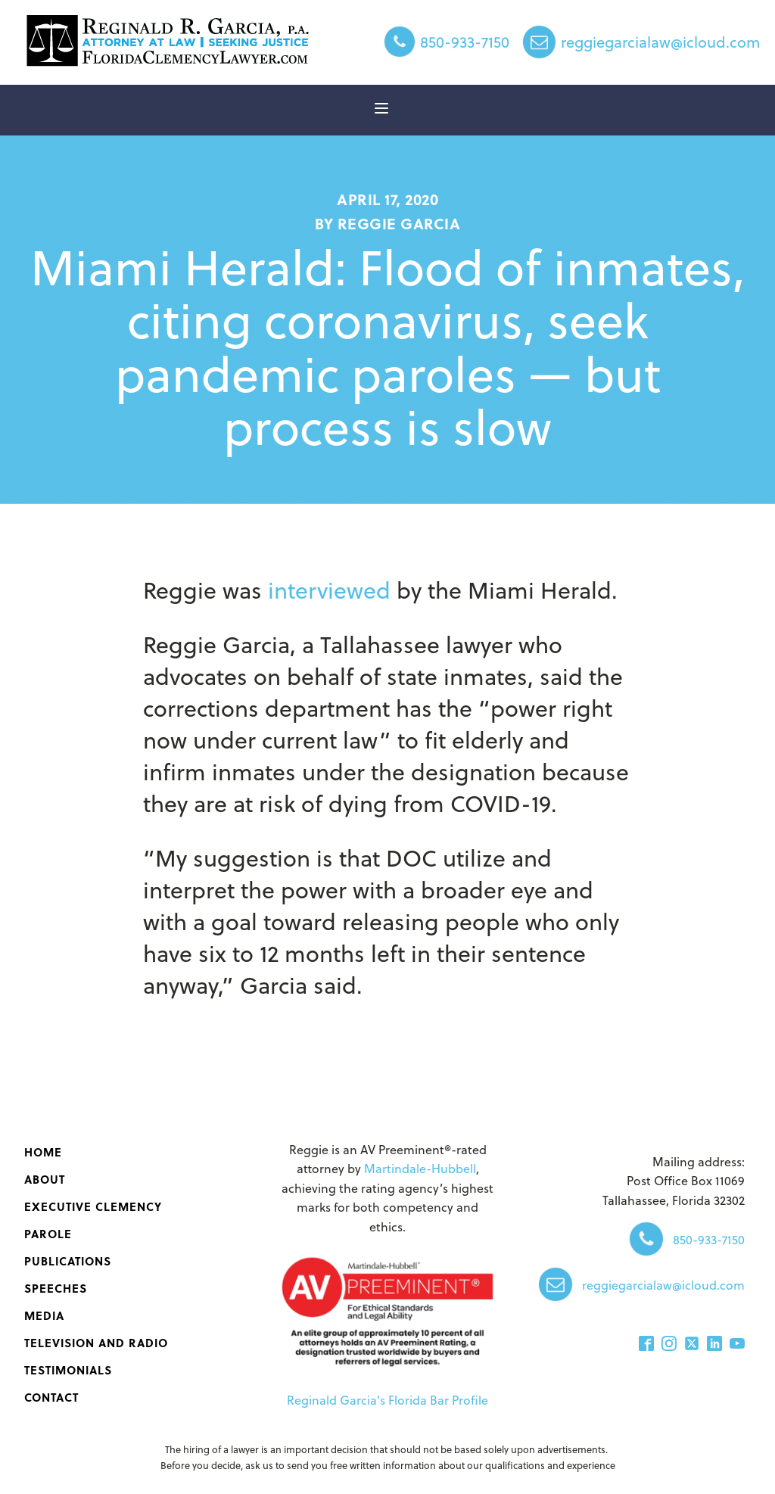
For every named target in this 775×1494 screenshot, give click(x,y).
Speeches (55, 1288)
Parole (48, 1233)
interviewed (329, 589)
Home (43, 1152)
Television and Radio (96, 1342)
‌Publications (67, 1261)
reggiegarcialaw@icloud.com (660, 41)
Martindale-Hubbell (420, 1168)
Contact (51, 1397)
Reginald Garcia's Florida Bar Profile (387, 1399)
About (44, 1179)
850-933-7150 (464, 41)
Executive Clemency (93, 1206)
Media (44, 1315)
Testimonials (68, 1370)
